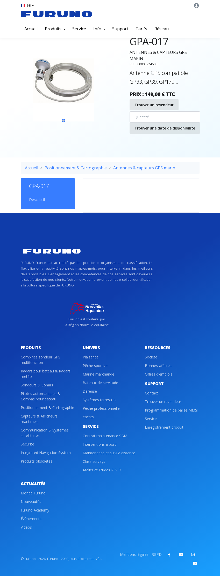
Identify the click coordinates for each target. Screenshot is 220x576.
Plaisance (90, 357)
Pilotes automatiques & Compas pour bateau (40, 396)
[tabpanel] (63, 85)
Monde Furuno (33, 493)
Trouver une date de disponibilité (164, 128)
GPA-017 (39, 186)
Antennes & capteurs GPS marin (144, 168)
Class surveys (94, 461)
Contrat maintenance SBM (105, 435)
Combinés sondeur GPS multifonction (40, 360)
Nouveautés (31, 501)
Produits (55, 29)
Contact (151, 393)
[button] (27, 5)
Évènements (31, 518)
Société (151, 357)
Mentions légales (134, 554)
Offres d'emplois (158, 374)
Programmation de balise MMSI (171, 410)
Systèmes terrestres (99, 399)
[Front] (56, 14)
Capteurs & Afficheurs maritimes (39, 419)
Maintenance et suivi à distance (109, 452)
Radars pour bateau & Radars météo (45, 374)
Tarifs (141, 29)
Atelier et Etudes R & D (102, 469)
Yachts (88, 416)
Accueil (31, 29)
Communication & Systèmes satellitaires (45, 433)
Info (99, 29)
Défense (90, 391)
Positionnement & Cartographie (76, 168)
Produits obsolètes (36, 461)
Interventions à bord (100, 444)
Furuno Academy (35, 510)
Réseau (161, 29)
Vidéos (26, 527)
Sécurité (27, 444)
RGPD (157, 554)
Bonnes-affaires (158, 365)
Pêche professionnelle (101, 408)
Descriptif (37, 199)
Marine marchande (98, 374)
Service (79, 29)
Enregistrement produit (164, 427)
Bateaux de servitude (100, 382)
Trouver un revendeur (154, 104)
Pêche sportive (95, 365)
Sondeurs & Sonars (37, 385)
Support (120, 29)
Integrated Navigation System (46, 452)
